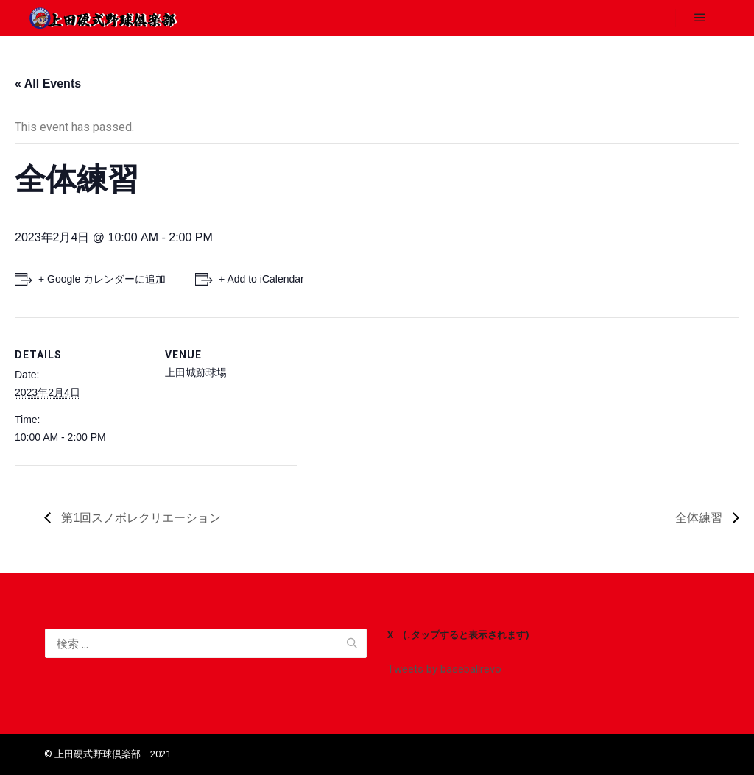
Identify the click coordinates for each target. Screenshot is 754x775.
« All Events (48, 83)
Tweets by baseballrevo (444, 669)
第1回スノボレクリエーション (139, 518)
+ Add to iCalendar (261, 279)
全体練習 (700, 518)
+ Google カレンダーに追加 (102, 279)
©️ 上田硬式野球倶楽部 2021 (107, 754)
